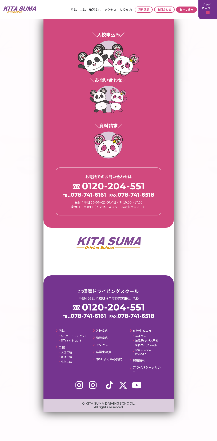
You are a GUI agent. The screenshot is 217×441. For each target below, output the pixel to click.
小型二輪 (66, 361)
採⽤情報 (139, 360)
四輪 (73, 9)
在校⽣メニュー (144, 331)
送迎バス (140, 336)
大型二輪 (66, 352)
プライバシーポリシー (147, 369)
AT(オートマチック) (73, 336)
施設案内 (95, 9)
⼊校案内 (125, 9)
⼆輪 (83, 9)
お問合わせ (164, 9)
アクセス (110, 9)
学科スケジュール (146, 345)
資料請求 (143, 9)
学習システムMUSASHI (143, 351)
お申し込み (186, 9)
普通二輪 (66, 357)
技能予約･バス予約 (146, 340)
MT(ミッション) (71, 340)
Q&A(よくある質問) (110, 359)
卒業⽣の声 (103, 352)
